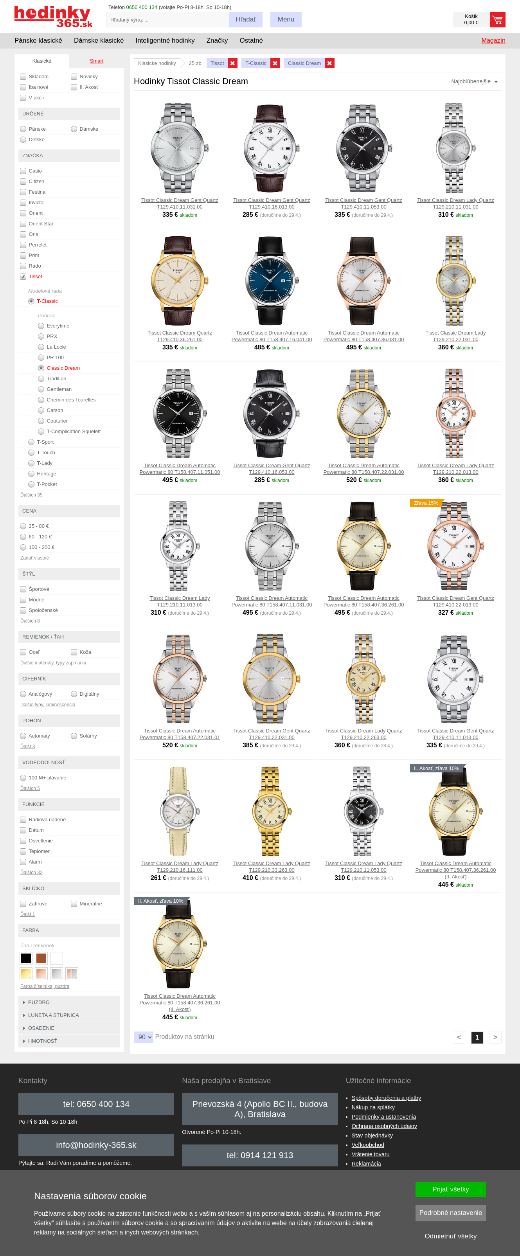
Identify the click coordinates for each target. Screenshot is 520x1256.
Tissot (31, 277)
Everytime (53, 326)
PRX (47, 336)
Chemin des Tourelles (66, 400)
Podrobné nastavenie (450, 1212)
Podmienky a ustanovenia (384, 1117)
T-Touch (41, 453)
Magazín (494, 40)
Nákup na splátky (373, 1107)
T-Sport (41, 442)
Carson (50, 410)
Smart (97, 61)
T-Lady (40, 463)
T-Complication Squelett (69, 431)
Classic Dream (59, 368)
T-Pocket (42, 484)
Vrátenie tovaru (371, 1154)
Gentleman (55, 389)
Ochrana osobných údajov (384, 1126)
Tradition (52, 379)
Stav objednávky (372, 1135)
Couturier (53, 421)
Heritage (42, 474)
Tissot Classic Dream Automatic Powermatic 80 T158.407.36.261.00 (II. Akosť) (456, 870)
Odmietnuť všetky (451, 1236)
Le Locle (52, 347)
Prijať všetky (450, 1189)
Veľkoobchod (368, 1145)
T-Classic (43, 301)
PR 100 (51, 357)
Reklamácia (366, 1164)
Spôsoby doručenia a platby (386, 1098)
